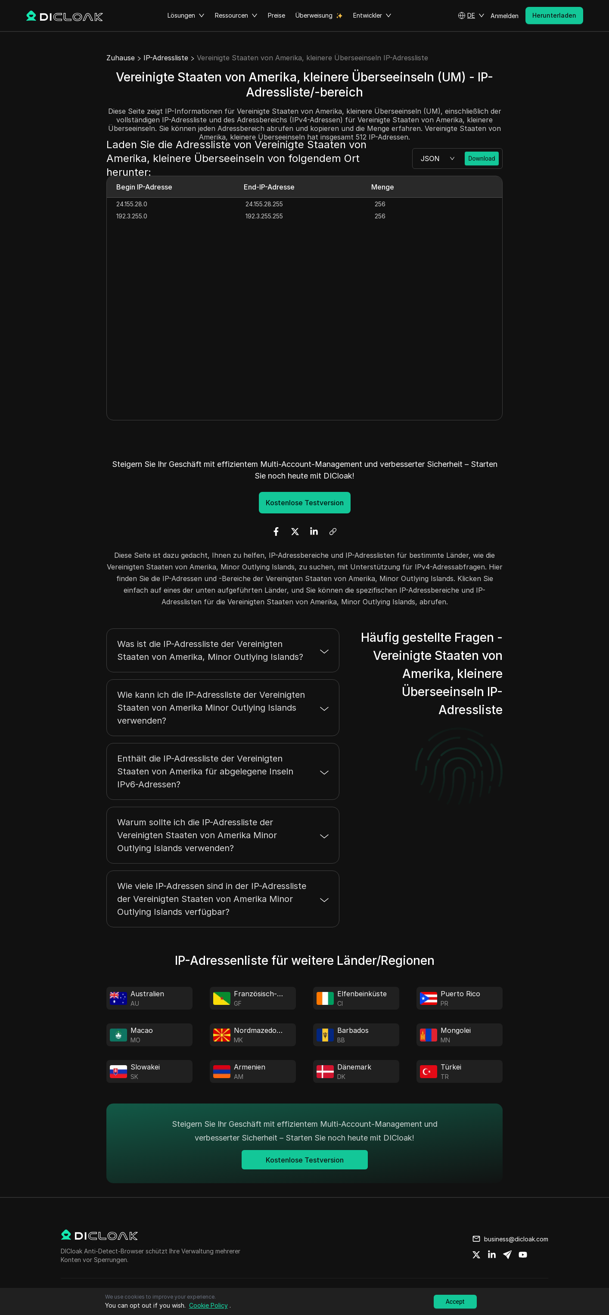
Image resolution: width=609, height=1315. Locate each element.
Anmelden (505, 15)
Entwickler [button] (372, 15)
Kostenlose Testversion (305, 502)
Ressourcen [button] (236, 15)
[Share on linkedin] (492, 1254)
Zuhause (120, 57)
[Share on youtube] (523, 1254)
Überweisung (313, 15)
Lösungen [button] (186, 15)
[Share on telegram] (507, 1254)
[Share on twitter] (476, 1254)
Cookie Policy (208, 1305)
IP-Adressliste (165, 57)
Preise (276, 15)
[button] (471, 15)
